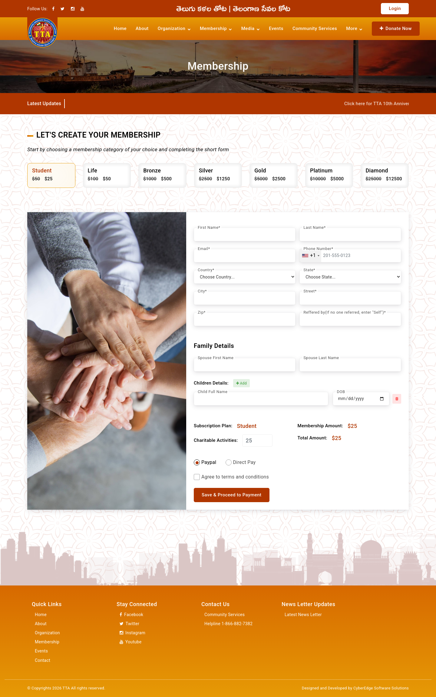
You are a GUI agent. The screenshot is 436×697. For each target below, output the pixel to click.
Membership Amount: (320, 426)
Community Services (314, 28)
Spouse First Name (216, 358)
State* (309, 270)
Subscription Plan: (213, 426)
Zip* (202, 312)
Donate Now (396, 28)
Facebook (131, 615)
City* (202, 291)
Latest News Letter (303, 614)
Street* (309, 291)
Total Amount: (312, 438)
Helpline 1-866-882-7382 (228, 623)
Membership (47, 641)
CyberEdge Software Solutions (381, 688)
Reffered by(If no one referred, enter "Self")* (344, 312)
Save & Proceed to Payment (232, 495)
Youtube (130, 642)
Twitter (129, 624)
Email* (204, 249)
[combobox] (310, 255)
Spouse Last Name (321, 358)
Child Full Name (212, 392)
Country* (206, 270)
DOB (341, 392)
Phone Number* (318, 249)
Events (276, 28)
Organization (47, 632)
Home (120, 28)
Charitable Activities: (216, 440)
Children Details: (211, 383)
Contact (42, 660)
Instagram (132, 633)
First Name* (209, 227)
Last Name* (314, 227)
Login (395, 8)
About (142, 28)
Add (241, 383)
